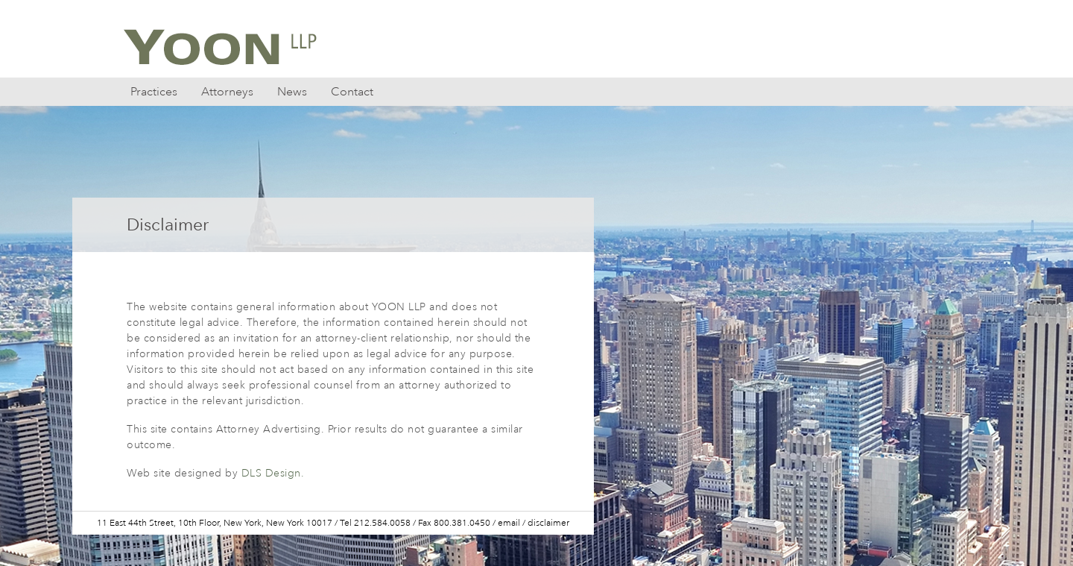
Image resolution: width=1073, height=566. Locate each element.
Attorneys (227, 91)
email (509, 523)
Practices (153, 91)
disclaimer (548, 523)
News (292, 91)
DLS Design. (273, 473)
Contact (352, 91)
